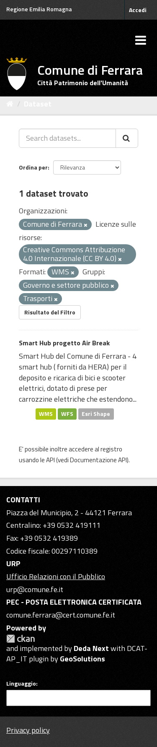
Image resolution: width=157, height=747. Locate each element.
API (50, 460)
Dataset (37, 103)
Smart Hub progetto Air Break (64, 343)
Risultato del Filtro (49, 312)
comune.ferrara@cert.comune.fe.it (60, 614)
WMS (46, 414)
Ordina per (33, 167)
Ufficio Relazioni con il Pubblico (55, 576)
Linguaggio (21, 683)
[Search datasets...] (67, 138)
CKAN (20, 638)
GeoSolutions (82, 658)
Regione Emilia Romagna (39, 9)
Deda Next (91, 648)
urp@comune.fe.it (34, 589)
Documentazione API (98, 460)
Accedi (138, 9)
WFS (67, 414)
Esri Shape (96, 414)
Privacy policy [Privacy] (28, 730)
